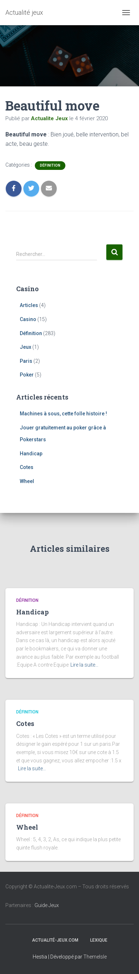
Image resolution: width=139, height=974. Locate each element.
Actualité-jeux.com (55, 940)
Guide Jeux (46, 905)
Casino (28, 319)
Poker (27, 375)
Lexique (98, 940)
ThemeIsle (95, 957)
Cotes (26, 467)
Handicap (31, 453)
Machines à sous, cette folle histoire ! (63, 413)
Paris (26, 361)
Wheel (27, 481)
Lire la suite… (84, 665)
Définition (50, 165)
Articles (29, 305)
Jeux (25, 347)
